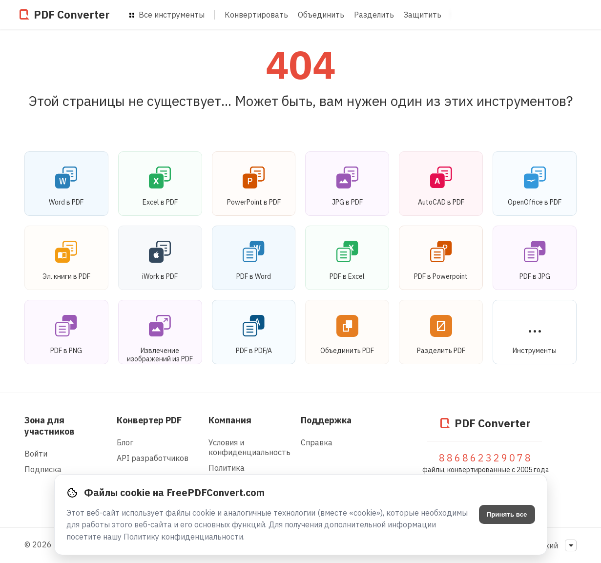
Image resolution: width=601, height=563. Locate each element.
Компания (229, 420)
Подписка (43, 469)
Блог (125, 442)
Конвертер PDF (149, 420)
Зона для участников (49, 426)
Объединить (321, 15)
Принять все (507, 514)
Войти (35, 454)
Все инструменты (167, 15)
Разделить (374, 15)
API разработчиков (152, 458)
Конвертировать (256, 15)
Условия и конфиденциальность (249, 447)
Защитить (422, 15)
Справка (316, 442)
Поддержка (326, 420)
